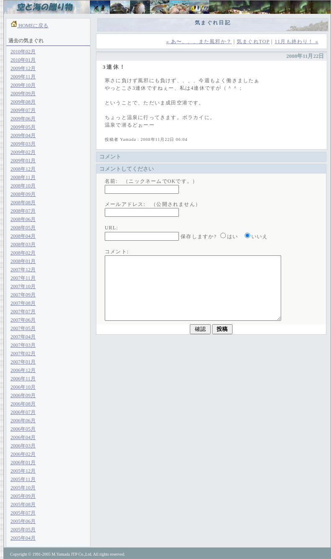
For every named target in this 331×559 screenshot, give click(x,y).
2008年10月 (23, 186)
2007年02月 (23, 353)
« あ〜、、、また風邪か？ (199, 41)
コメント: (117, 252)
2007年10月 (23, 286)
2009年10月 (23, 85)
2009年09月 (23, 93)
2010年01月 (23, 60)
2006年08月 (23, 404)
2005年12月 (23, 471)
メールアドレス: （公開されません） (153, 204)
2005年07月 (23, 513)
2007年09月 (23, 295)
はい (232, 236)
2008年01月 (23, 261)
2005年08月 (23, 504)
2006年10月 (23, 387)
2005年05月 (23, 530)
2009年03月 (23, 144)
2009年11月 (23, 77)
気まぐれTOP (253, 41)
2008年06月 (23, 219)
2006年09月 (23, 395)
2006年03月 (23, 446)
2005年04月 (23, 538)
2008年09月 (23, 194)
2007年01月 (23, 362)
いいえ (259, 236)
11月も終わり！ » (296, 41)
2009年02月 (23, 152)
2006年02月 (23, 454)
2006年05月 (23, 429)
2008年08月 (23, 202)
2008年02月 (23, 253)
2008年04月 (23, 236)
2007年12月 (23, 270)
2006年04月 (23, 437)
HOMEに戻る (32, 26)
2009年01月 (23, 161)
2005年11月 (23, 479)
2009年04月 (23, 135)
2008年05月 (23, 228)
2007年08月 (23, 303)
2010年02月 (23, 52)
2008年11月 (23, 177)
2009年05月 (23, 127)
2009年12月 (23, 68)
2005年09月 (23, 496)
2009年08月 (23, 102)
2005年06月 (23, 521)
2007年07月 (23, 312)
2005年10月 (23, 488)
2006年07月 (23, 412)
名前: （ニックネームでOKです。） (151, 181)
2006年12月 (23, 370)
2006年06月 (23, 421)
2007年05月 (23, 328)
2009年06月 (23, 119)
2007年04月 (23, 337)
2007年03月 (23, 345)
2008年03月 (23, 244)
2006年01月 (23, 462)
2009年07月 (23, 110)
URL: (111, 228)
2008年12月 (23, 169)
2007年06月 (23, 320)
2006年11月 (23, 379)
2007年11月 (23, 278)
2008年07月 (23, 211)
